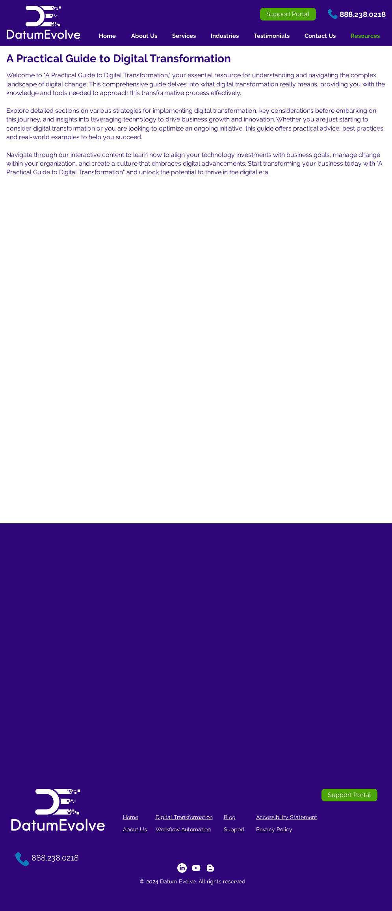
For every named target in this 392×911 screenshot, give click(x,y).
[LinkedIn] (182, 868)
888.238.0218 (363, 14)
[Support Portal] (288, 14)
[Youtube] (196, 868)
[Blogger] (210, 868)
